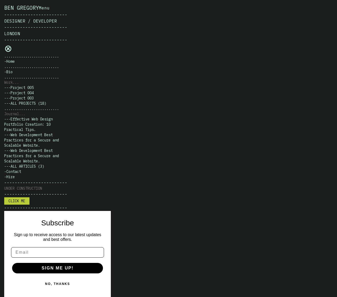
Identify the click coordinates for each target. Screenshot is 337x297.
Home (10, 61)
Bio (9, 72)
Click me (16, 201)
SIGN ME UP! (58, 268)
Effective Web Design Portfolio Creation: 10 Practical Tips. (28, 124)
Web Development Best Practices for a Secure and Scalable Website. (31, 140)
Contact (13, 171)
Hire (10, 176)
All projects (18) (28, 103)
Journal (11, 114)
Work (8, 82)
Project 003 (22, 98)
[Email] (57, 252)
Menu (44, 7)
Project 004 (22, 93)
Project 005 (22, 87)
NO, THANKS (57, 284)
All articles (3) (27, 166)
